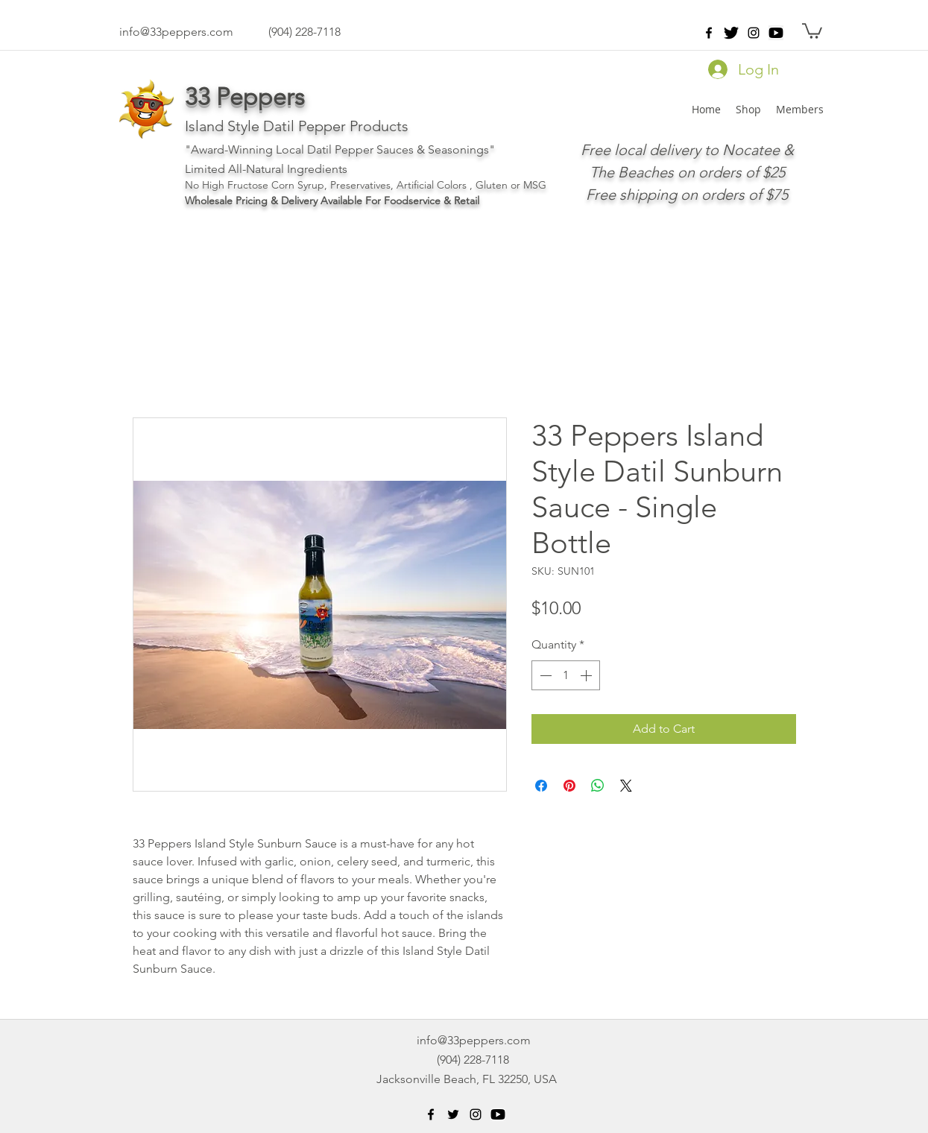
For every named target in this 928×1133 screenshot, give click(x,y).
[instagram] (753, 32)
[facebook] (708, 32)
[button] (812, 30)
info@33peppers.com (176, 32)
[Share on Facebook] (541, 786)
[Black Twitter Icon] (453, 1114)
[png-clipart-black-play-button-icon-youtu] (775, 32)
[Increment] (587, 675)
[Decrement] (544, 675)
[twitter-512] (731, 32)
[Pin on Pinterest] (569, 786)
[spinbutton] (566, 675)
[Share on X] (626, 786)
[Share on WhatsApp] (598, 786)
